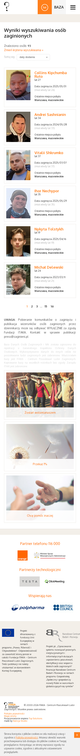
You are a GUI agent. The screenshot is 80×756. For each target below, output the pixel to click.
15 (46, 306)
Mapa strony (10, 716)
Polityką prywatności (27, 737)
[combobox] (33, 57)
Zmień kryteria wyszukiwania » (23, 50)
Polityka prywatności (14, 713)
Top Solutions (35, 718)
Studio (24, 720)
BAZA (59, 7)
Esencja (16, 720)
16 (52, 306)
